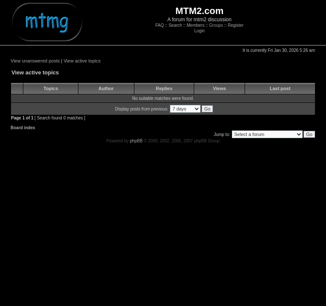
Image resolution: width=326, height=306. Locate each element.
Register (235, 25)
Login (199, 30)
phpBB (136, 141)
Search (175, 25)
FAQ (160, 25)
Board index (23, 127)
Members (195, 25)
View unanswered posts (35, 60)
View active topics (82, 60)
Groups (216, 25)
